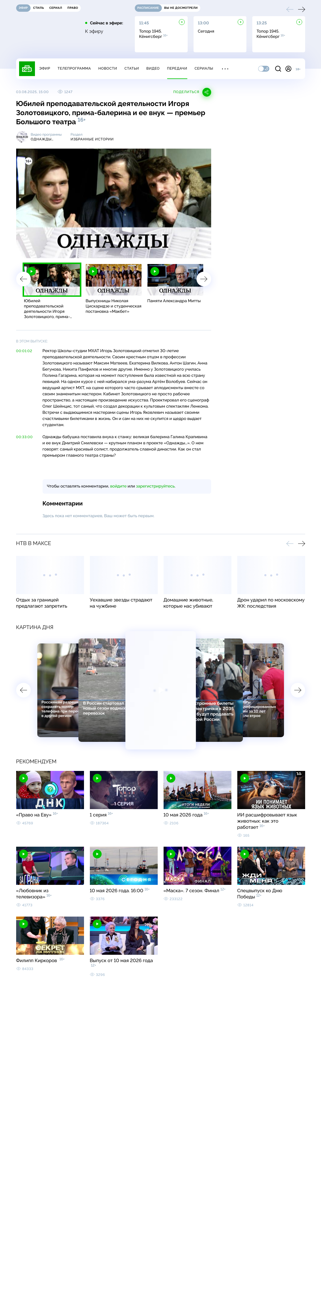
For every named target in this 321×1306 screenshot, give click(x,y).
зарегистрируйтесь (155, 486)
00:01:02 (24, 351)
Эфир (44, 68)
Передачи (177, 68)
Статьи (132, 68)
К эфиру (94, 31)
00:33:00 (24, 437)
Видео (152, 68)
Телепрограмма (74, 68)
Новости (107, 68)
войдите (118, 486)
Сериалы (204, 68)
